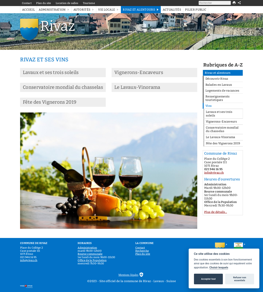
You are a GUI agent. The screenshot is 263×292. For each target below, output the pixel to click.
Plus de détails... (215, 212)
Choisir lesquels (218, 267)
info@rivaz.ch (214, 172)
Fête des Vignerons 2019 (49, 102)
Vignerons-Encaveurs (138, 72)
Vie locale (108, 9)
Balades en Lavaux (218, 84)
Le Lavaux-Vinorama (137, 87)
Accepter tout (208, 279)
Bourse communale (90, 254)
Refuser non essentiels (239, 279)
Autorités (83, 9)
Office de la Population (92, 260)
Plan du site (43, 3)
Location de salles (67, 3)
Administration (54, 9)
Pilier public (195, 9)
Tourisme (89, 3)
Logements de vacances (222, 90)
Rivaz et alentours (141, 9)
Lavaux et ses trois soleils (51, 72)
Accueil (28, 9)
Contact (27, 3)
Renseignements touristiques (217, 98)
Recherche (142, 250)
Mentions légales (128, 274)
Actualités (172, 9)
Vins (208, 106)
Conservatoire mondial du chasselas (63, 87)
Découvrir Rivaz (216, 78)
